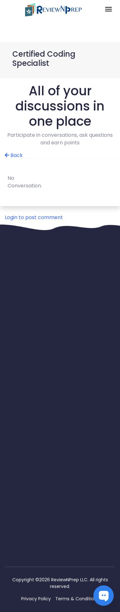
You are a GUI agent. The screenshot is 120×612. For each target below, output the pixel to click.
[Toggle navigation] (108, 9)
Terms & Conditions (77, 599)
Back (14, 155)
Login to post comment (34, 217)
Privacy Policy (36, 599)
